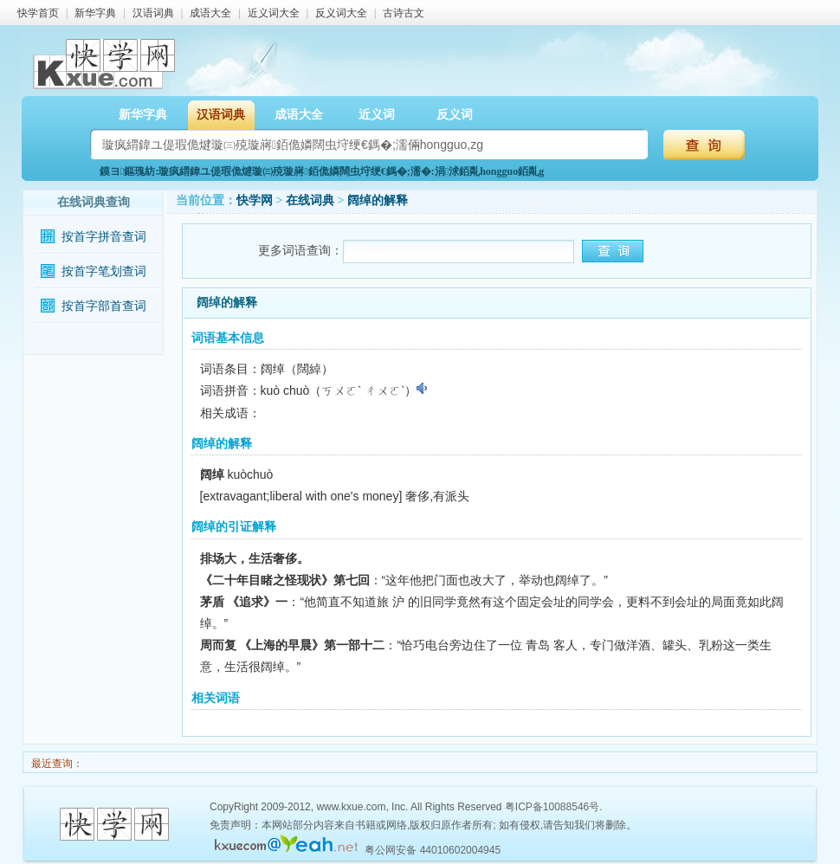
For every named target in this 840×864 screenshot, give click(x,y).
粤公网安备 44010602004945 (433, 850)
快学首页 (38, 13)
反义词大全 (341, 13)
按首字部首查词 (103, 306)
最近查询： (56, 764)
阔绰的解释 (377, 200)
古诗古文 (403, 13)
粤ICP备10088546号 (552, 807)
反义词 (454, 114)
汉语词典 (153, 13)
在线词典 (310, 200)
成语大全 (210, 13)
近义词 (377, 114)
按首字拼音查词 (103, 236)
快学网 (254, 200)
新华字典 (95, 13)
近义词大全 (274, 13)
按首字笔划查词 (103, 271)
